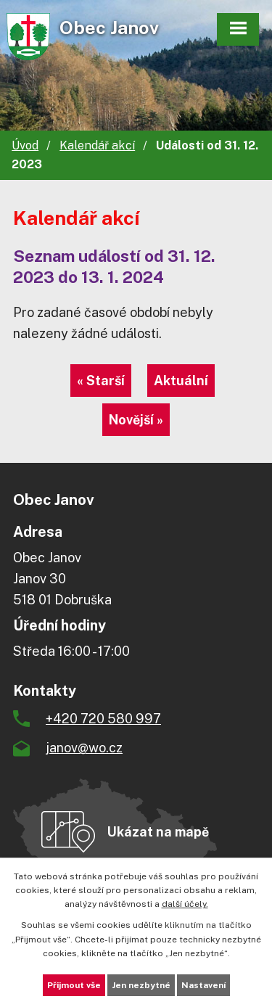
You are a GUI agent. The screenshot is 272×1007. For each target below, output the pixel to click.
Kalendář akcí (97, 145)
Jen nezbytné (141, 985)
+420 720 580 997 (103, 718)
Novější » (136, 419)
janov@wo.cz (84, 747)
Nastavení (203, 985)
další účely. (185, 904)
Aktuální (181, 380)
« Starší (101, 380)
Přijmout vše (74, 985)
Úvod (25, 145)
